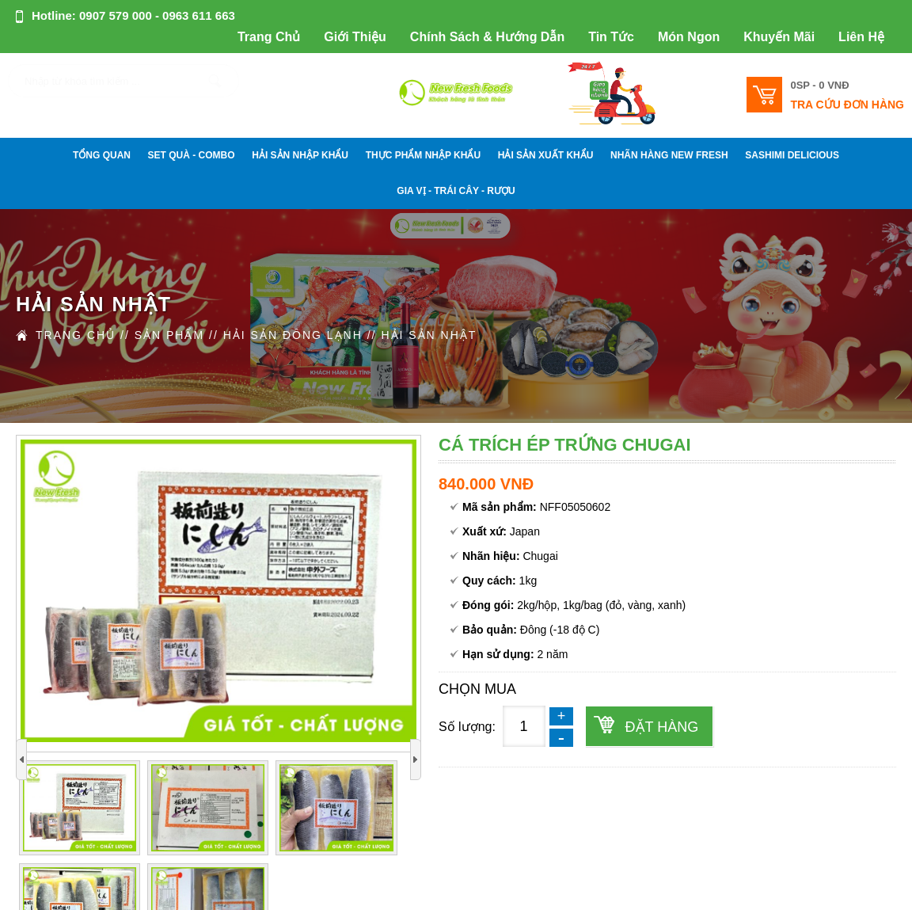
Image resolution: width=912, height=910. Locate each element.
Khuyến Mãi (779, 37)
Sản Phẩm (169, 335)
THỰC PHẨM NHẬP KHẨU (423, 155)
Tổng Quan (102, 155)
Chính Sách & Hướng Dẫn (487, 37)
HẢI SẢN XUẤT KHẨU (546, 155)
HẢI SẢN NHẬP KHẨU (300, 155)
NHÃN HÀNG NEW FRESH (669, 155)
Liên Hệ (861, 37)
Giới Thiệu (355, 37)
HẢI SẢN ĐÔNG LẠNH (293, 335)
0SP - (819, 85)
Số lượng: (467, 726)
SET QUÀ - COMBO (191, 155)
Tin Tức (611, 37)
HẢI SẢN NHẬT (429, 335)
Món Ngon (689, 37)
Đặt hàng (661, 727)
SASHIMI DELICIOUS (792, 155)
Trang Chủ (269, 37)
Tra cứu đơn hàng (847, 104)
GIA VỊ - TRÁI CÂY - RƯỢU (456, 190)
